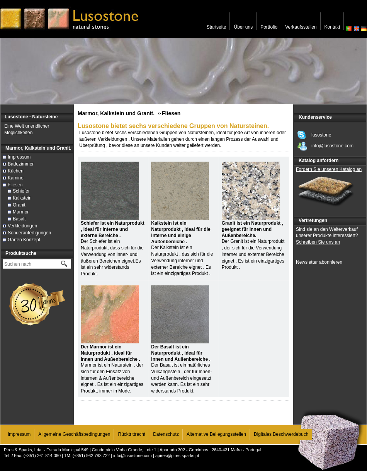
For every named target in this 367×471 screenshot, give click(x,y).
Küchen (16, 171)
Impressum (19, 157)
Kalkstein (22, 198)
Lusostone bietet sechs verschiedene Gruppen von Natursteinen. (173, 126)
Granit (19, 205)
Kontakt (332, 27)
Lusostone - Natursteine (31, 116)
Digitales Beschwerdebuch (281, 434)
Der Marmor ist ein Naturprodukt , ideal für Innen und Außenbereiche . (110, 353)
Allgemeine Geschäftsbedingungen (74, 434)
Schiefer (21, 191)
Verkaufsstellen (300, 27)
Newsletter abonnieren (319, 262)
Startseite (216, 27)
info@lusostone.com (132, 455)
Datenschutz (166, 434)
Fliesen (15, 185)
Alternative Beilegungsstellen (216, 434)
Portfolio (268, 27)
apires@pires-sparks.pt (177, 455)
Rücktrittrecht (131, 434)
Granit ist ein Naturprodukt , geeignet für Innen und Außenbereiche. (252, 229)
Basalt (19, 219)
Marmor (21, 212)
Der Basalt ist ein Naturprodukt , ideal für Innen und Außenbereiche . (181, 353)
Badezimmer (21, 164)
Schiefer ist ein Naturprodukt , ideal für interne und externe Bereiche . (112, 229)
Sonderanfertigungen (29, 233)
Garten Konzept (24, 239)
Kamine (16, 178)
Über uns (243, 27)
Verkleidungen (22, 226)
